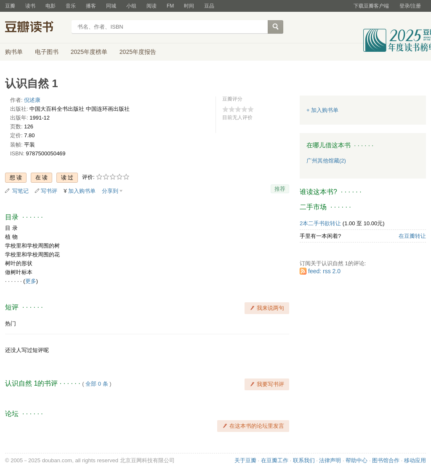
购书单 (14, 51)
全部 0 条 (96, 384)
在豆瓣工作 (274, 460)
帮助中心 (356, 460)
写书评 (49, 191)
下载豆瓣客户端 (371, 6)
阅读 (151, 6)
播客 (91, 6)
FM (170, 6)
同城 (111, 6)
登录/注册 (410, 6)
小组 (131, 6)
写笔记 (20, 191)
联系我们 (304, 460)
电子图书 (47, 51)
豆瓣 (10, 6)
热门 (10, 323)
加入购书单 (82, 191)
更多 (30, 281)
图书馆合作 (385, 460)
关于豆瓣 (245, 460)
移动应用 (415, 460)
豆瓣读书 (35, 28)
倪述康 (32, 100)
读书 (30, 6)
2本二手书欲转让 (320, 223)
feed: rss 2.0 (324, 271)
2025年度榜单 (89, 51)
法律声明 (330, 460)
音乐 (71, 6)
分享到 (110, 191)
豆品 (209, 6)
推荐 (279, 189)
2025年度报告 (138, 51)
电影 (50, 6)
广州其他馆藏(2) (326, 160)
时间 (189, 6)
